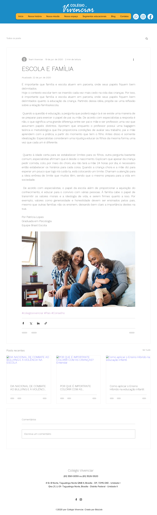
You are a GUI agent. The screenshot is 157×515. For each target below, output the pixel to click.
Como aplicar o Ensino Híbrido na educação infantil (127, 387)
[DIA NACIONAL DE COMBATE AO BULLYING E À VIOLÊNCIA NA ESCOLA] (29, 368)
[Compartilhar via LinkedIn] (38, 323)
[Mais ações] (133, 59)
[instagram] (143, 16)
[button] (146, 38)
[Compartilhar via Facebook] (23, 323)
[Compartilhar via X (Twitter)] (30, 323)
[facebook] (150, 16)
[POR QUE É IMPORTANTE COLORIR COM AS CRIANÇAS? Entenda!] (78, 368)
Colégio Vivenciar (81, 470)
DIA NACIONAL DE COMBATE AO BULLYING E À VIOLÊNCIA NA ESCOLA (28, 387)
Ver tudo (146, 350)
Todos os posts (13, 38)
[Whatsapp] (136, 16)
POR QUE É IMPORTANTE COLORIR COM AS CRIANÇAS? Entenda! (75, 387)
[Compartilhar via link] (45, 323)
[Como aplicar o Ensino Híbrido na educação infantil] (128, 368)
